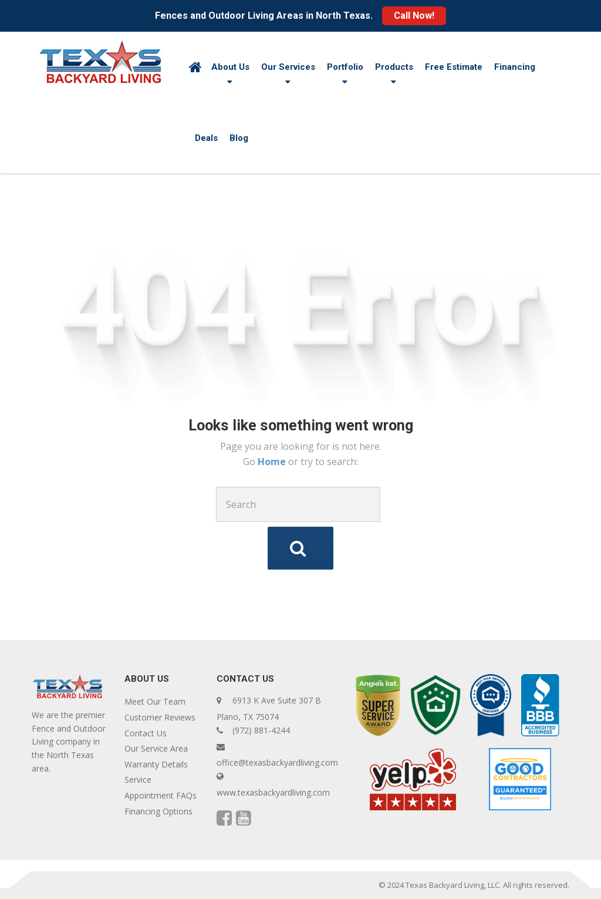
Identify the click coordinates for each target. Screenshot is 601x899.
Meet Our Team (154, 701)
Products (394, 67)
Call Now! (414, 15)
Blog (238, 138)
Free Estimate (453, 67)
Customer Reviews (159, 717)
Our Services (288, 67)
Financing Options (158, 811)
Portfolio (345, 67)
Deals (206, 138)
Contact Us (145, 733)
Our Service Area (156, 748)
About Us (230, 67)
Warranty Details (156, 764)
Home (273, 461)
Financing (514, 67)
